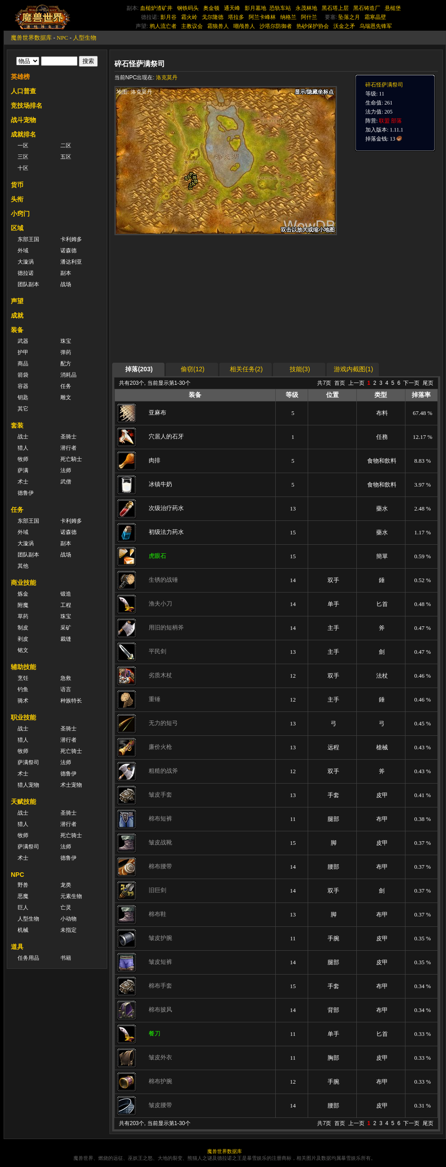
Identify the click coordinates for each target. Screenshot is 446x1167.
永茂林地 (306, 8)
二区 (65, 145)
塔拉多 (236, 17)
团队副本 (28, 284)
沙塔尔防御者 (275, 26)
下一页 (411, 383)
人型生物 (84, 37)
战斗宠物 (23, 119)
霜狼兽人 (218, 26)
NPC (62, 37)
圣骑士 (68, 436)
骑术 (23, 700)
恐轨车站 (280, 8)
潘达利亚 (71, 262)
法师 (65, 470)
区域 (17, 228)
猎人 (23, 448)
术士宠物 (71, 785)
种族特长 (71, 700)
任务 (65, 386)
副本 (65, 273)
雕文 (65, 397)
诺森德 (68, 250)
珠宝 (65, 341)
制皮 (23, 628)
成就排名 (23, 134)
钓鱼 (23, 689)
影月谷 (168, 17)
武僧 (65, 482)
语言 (65, 689)
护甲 (23, 352)
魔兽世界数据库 (31, 37)
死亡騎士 (71, 459)
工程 (65, 605)
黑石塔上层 (335, 8)
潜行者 (68, 448)
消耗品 (68, 375)
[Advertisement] (246, 298)
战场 (65, 284)
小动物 (68, 919)
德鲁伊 (26, 493)
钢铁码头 (188, 8)
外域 (23, 250)
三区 (23, 157)
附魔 (23, 605)
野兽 (23, 885)
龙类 (65, 885)
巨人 (23, 907)
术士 (23, 482)
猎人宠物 (28, 785)
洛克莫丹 (166, 77)
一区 (23, 145)
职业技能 (23, 717)
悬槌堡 (393, 8)
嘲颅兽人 (244, 26)
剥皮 (23, 639)
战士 (23, 436)
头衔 (17, 199)
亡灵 (65, 907)
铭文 (23, 650)
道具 (17, 946)
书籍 (65, 958)
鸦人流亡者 (163, 26)
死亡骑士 (71, 751)
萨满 (23, 470)
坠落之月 (349, 17)
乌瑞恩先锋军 (376, 26)
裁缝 (65, 639)
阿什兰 (309, 17)
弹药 (65, 352)
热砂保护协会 (312, 26)
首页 (339, 383)
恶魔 (23, 896)
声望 (17, 301)
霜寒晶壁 (375, 17)
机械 (23, 930)
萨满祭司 (28, 762)
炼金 (23, 594)
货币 (17, 184)
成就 (17, 315)
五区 (65, 157)
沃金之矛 (344, 26)
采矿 (65, 628)
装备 (17, 329)
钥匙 (23, 397)
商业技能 (23, 582)
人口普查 (23, 91)
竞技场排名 (26, 105)
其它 (23, 409)
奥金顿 (211, 8)
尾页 (428, 383)
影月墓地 (255, 8)
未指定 (68, 930)
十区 (23, 168)
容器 (23, 386)
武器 (23, 341)
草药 (23, 616)
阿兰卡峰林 (262, 17)
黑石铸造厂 (366, 8)
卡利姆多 (71, 239)
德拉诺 (26, 273)
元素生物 (71, 896)
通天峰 (232, 8)
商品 (23, 363)
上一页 (356, 383)
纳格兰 (288, 17)
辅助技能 (23, 666)
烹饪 (23, 678)
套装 (17, 425)
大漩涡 (26, 262)
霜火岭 (189, 17)
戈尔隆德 (212, 17)
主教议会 (192, 26)
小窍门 (20, 213)
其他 (23, 566)
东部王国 (28, 239)
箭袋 (23, 375)
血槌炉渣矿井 (156, 8)
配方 (65, 363)
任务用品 (28, 958)
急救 (65, 678)
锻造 (65, 594)
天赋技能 (23, 801)
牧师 (23, 459)
